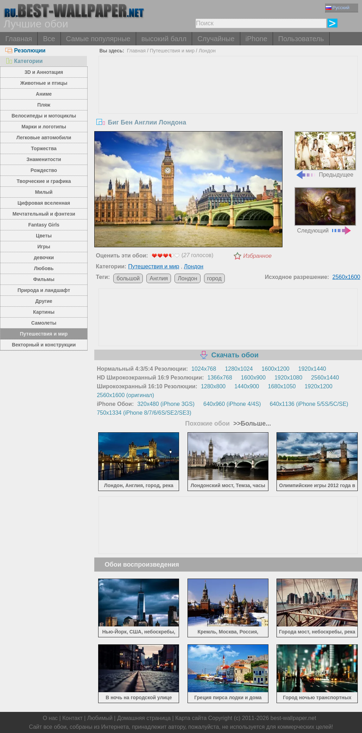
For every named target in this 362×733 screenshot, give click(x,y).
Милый (44, 192)
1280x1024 (239, 369)
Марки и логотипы (43, 126)
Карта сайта (191, 718)
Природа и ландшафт (44, 290)
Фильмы (43, 279)
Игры (43, 246)
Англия (159, 278)
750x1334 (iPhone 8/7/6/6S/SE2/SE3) (144, 413)
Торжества (44, 148)
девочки (44, 257)
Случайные (215, 39)
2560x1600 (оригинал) (125, 395)
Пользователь (301, 39)
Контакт (72, 718)
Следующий (325, 210)
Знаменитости (43, 159)
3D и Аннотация (44, 72)
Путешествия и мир (44, 334)
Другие (43, 301)
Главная (18, 39)
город (214, 278)
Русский (337, 7)
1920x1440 (312, 369)
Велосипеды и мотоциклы (44, 116)
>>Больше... (251, 423)
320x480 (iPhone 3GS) (166, 404)
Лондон (207, 50)
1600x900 (253, 378)
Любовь (43, 268)
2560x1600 (346, 277)
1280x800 (213, 386)
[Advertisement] (228, 109)
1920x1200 (318, 386)
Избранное (257, 256)
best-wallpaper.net (293, 718)
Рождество (44, 170)
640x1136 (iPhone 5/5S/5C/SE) (309, 404)
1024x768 (203, 369)
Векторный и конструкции (44, 345)
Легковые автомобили (44, 137)
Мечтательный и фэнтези (43, 214)
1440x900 (246, 386)
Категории (24, 61)
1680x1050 (282, 386)
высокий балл (163, 39)
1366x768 (220, 378)
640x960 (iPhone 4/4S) (232, 404)
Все (49, 39)
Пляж (43, 105)
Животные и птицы (44, 83)
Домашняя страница (144, 718)
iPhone (256, 39)
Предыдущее (325, 154)
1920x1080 (288, 378)
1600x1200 (276, 369)
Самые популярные (98, 39)
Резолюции (25, 50)
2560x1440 (325, 378)
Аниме (44, 94)
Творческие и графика (44, 181)
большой (128, 278)
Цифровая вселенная (44, 203)
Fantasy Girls (43, 225)
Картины (44, 312)
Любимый (100, 718)
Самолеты (44, 323)
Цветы (44, 235)
